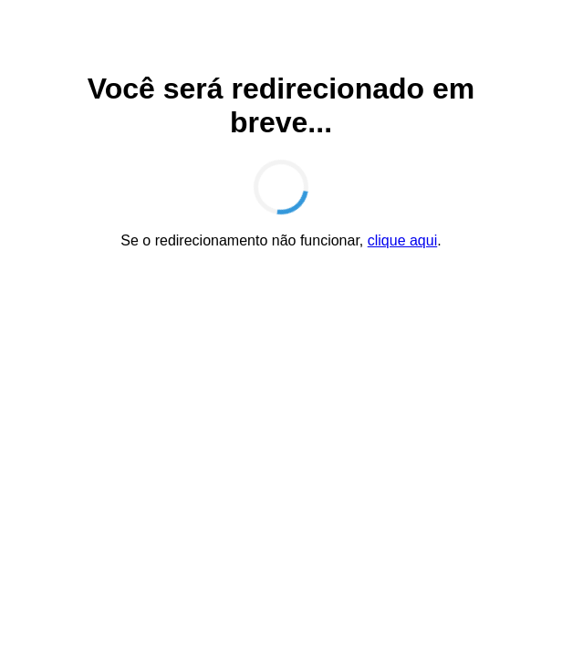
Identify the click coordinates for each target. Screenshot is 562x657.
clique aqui (403, 240)
